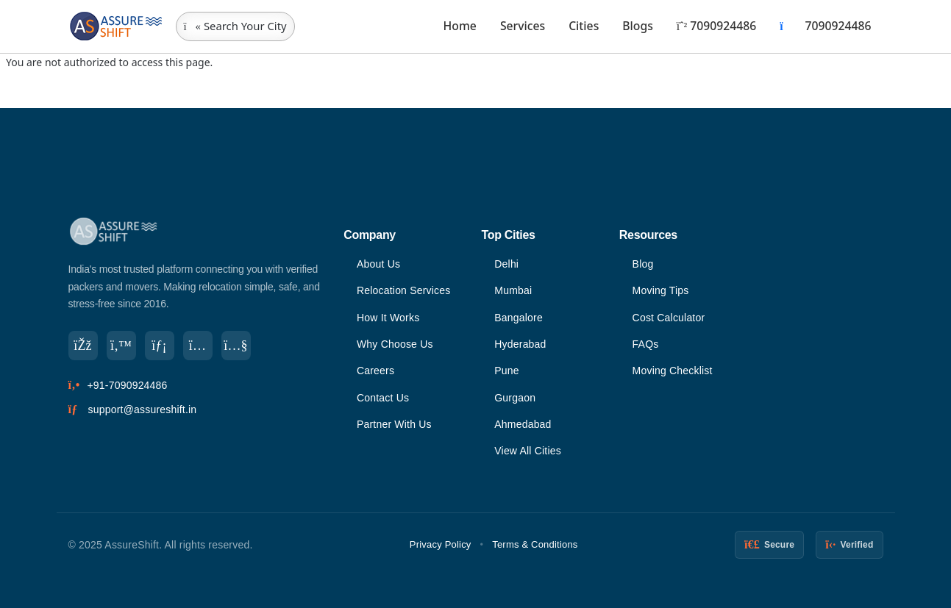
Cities (584, 26)
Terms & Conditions (534, 544)
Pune (506, 370)
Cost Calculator (669, 317)
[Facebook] (83, 345)
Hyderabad (520, 344)
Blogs (637, 26)
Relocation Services (404, 290)
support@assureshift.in (142, 409)
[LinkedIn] (159, 345)
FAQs (646, 344)
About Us (378, 264)
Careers (375, 370)
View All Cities (527, 451)
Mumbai (513, 290)
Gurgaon (514, 398)
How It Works (388, 317)
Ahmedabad (522, 424)
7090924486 (716, 26)
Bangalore (518, 317)
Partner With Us (394, 424)
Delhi (506, 264)
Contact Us (383, 398)
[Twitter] (121, 345)
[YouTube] (236, 345)
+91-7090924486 (127, 385)
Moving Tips (661, 290)
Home (460, 26)
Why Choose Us (395, 344)
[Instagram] (198, 345)
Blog (643, 264)
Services (522, 26)
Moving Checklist (673, 370)
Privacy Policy (440, 544)
